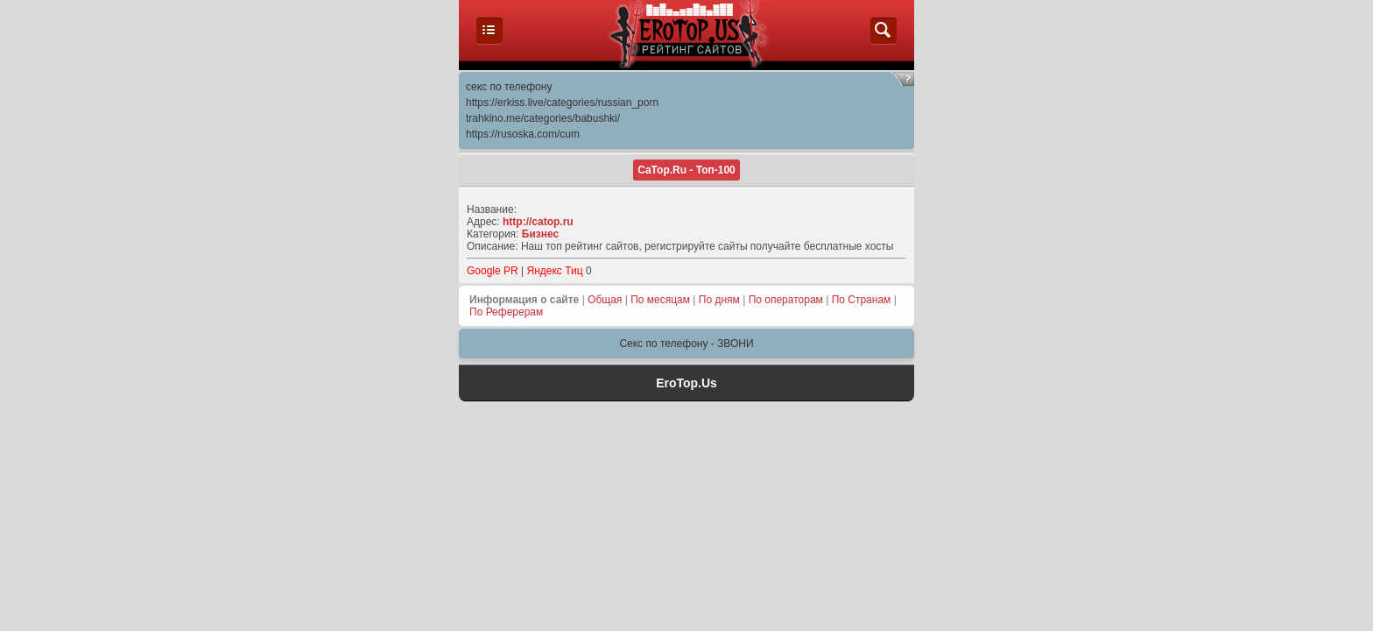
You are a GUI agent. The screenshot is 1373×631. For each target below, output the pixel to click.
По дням (719, 300)
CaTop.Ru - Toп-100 (686, 170)
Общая (605, 300)
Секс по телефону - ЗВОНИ (686, 343)
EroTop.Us (686, 383)
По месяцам (660, 300)
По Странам (861, 300)
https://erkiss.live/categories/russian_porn (562, 102)
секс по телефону (509, 87)
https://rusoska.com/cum (523, 134)
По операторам (786, 300)
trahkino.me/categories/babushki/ (543, 118)
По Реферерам (506, 312)
